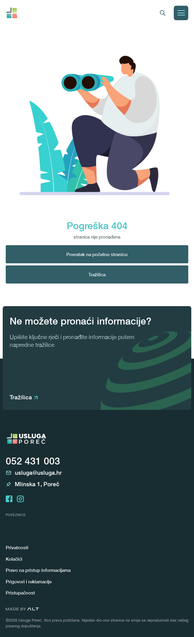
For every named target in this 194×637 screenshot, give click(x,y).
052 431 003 (33, 461)
